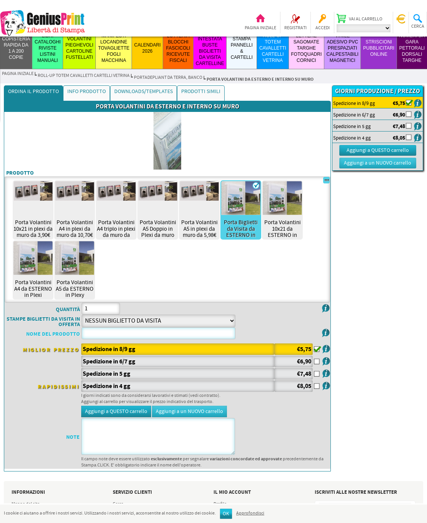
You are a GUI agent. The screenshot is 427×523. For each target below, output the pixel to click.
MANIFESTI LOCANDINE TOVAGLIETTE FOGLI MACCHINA (114, 48)
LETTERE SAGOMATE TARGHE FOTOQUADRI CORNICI (306, 48)
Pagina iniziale (260, 28)
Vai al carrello (365, 19)
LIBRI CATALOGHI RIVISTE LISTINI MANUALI (48, 48)
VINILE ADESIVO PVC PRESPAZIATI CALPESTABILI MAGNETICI (343, 48)
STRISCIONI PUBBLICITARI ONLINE (378, 48)
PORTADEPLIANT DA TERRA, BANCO (168, 78)
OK (226, 514)
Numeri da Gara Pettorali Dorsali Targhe (412, 48)
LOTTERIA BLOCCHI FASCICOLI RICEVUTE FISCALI (178, 48)
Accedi (322, 28)
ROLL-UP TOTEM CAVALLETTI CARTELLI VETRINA (272, 48)
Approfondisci (250, 513)
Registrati (295, 28)
